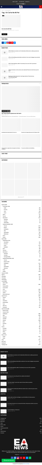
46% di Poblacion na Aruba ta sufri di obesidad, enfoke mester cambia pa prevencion (23, 51)
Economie (6, 243)
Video (3, 339)
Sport (4, 248)
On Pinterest (5, 160)
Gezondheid (6, 242)
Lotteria (4, 292)
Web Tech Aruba (26, 463)
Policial (4, 284)
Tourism (4, 216)
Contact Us (27, 1)
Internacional (4, 308)
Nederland (6, 268)
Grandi (4, 336)
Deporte (3, 274)
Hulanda (4, 320)
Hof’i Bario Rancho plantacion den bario (11, 113)
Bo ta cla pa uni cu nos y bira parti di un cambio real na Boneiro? (18, 376)
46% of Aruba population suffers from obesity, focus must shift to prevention (22, 63)
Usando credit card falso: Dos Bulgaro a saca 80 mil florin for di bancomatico (21, 397)
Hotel (4, 299)
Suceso (3, 326)
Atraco (4, 331)
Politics (4, 237)
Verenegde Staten (7, 256)
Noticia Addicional (6, 294)
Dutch (3, 238)
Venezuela (6, 219)
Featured (3, 273)
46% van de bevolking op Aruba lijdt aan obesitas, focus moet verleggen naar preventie (24, 57)
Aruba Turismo (4, 295)
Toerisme (4, 250)
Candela (4, 333)
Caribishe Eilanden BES (7, 258)
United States (6, 222)
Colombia (5, 255)
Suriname (4, 323)
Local (3, 15)
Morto (3, 334)
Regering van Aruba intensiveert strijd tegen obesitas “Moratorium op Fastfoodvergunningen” (21, 77)
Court (5, 211)
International (5, 217)
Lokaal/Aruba (5, 240)
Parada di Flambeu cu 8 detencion (13, 409)
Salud (4, 282)
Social (5, 212)
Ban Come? (4, 341)
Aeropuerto (5, 307)
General (4, 297)
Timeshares (5, 300)
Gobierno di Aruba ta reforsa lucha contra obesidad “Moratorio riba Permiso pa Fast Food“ (23, 70)
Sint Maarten (6, 229)
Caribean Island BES (6, 224)
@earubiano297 (21, 197)
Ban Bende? (3, 419)
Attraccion (5, 305)
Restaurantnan (5, 302)
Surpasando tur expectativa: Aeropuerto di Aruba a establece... (11, 148)
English (3, 204)
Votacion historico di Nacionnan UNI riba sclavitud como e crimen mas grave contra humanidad (22, 389)
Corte (4, 289)
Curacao (5, 225)
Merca (4, 321)
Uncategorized (4, 344)
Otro (3, 325)
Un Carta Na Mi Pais (6, 29)
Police (4, 235)
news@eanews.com (23, 454)
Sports (4, 214)
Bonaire (5, 227)
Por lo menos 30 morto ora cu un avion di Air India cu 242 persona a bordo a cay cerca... (22, 403)
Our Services (21, 1)
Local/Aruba (5, 206)
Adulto (4, 338)
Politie (4, 269)
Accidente (4, 328)
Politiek (4, 271)
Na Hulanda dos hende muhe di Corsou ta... (9, 132)
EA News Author (4, 30)
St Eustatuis (4, 276)
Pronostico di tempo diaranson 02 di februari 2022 (30, 132)
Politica (4, 286)
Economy (5, 209)
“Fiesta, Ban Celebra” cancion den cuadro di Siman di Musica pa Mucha (19, 382)
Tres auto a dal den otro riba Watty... (28, 148)
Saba (5, 230)
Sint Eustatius (6, 232)
